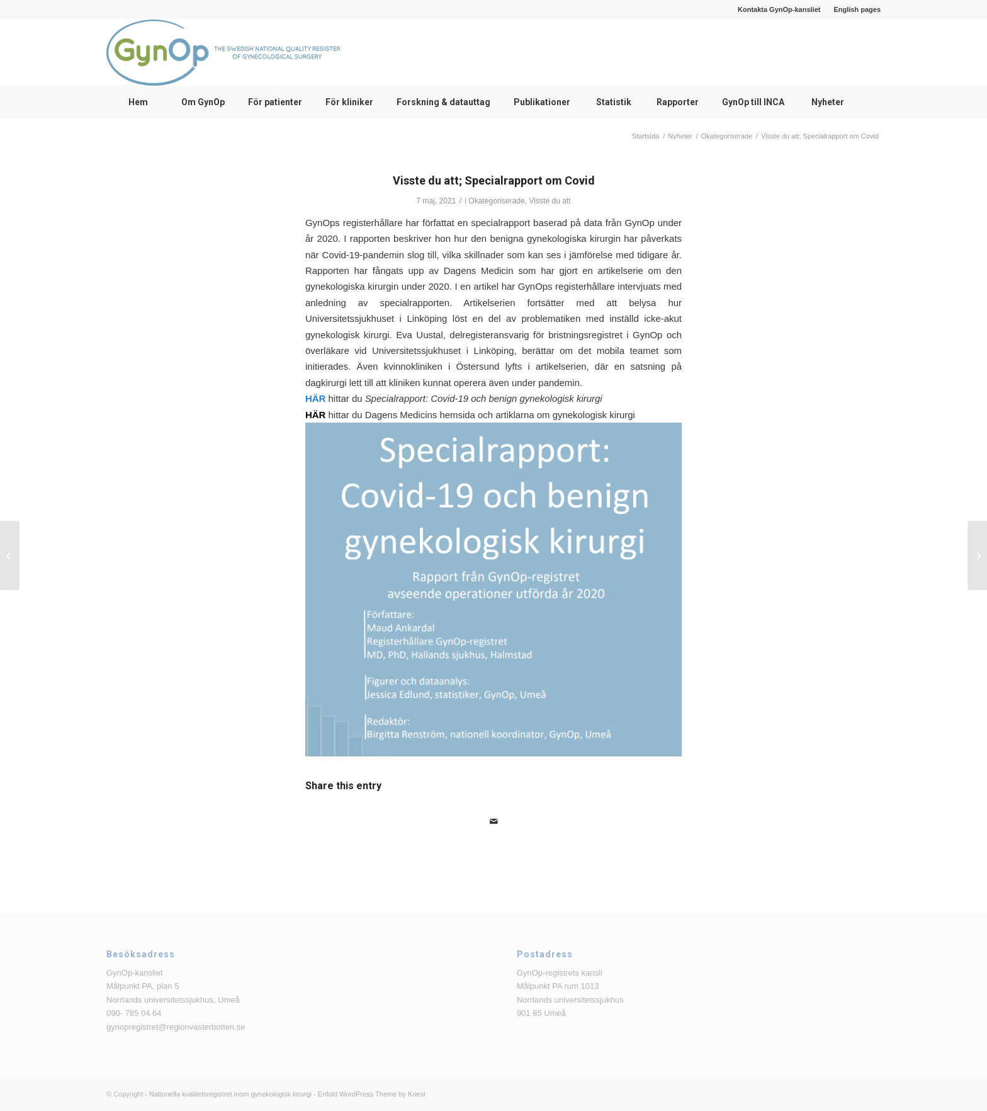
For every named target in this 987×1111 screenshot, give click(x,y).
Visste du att (549, 201)
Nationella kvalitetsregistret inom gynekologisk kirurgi (230, 1094)
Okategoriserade (496, 201)
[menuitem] (779, 9)
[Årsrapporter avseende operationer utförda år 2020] (977, 555)
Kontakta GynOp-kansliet (779, 9)
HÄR (315, 398)
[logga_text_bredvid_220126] (223, 53)
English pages (857, 9)
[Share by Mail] (493, 821)
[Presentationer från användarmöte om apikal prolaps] (10, 555)
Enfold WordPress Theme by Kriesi (372, 1094)
